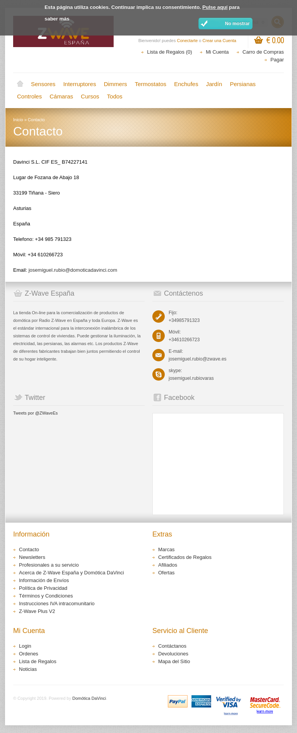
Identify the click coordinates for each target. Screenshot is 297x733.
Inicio (20, 84)
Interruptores (79, 84)
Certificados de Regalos (185, 557)
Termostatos (150, 84)
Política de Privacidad (43, 588)
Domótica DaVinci (89, 698)
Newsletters (32, 557)
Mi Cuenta (217, 52)
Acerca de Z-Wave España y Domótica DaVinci (71, 573)
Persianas (243, 84)
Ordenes (28, 654)
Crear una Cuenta (219, 40)
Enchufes (186, 84)
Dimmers (115, 84)
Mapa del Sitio (174, 661)
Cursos (90, 96)
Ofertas (166, 573)
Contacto (36, 119)
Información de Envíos (44, 580)
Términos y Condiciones (46, 596)
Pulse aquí (214, 7)
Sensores (43, 84)
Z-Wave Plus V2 (37, 611)
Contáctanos (172, 646)
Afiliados (167, 565)
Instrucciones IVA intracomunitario (57, 603)
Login (25, 646)
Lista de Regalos (37, 661)
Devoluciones (173, 654)
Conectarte (187, 40)
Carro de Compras (263, 52)
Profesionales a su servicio (49, 565)
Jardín (214, 84)
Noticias (28, 669)
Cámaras (61, 96)
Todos (115, 96)
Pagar (277, 60)
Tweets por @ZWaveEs (35, 413)
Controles (29, 96)
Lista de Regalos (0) (169, 52)
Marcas (166, 549)
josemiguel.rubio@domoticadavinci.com (73, 270)
